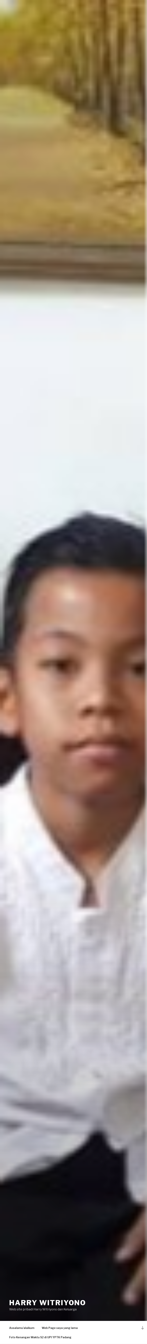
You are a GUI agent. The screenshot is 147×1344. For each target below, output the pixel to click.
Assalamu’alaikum (21, 1327)
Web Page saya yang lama (60, 1327)
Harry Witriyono (47, 1303)
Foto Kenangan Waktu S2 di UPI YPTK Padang (40, 1337)
